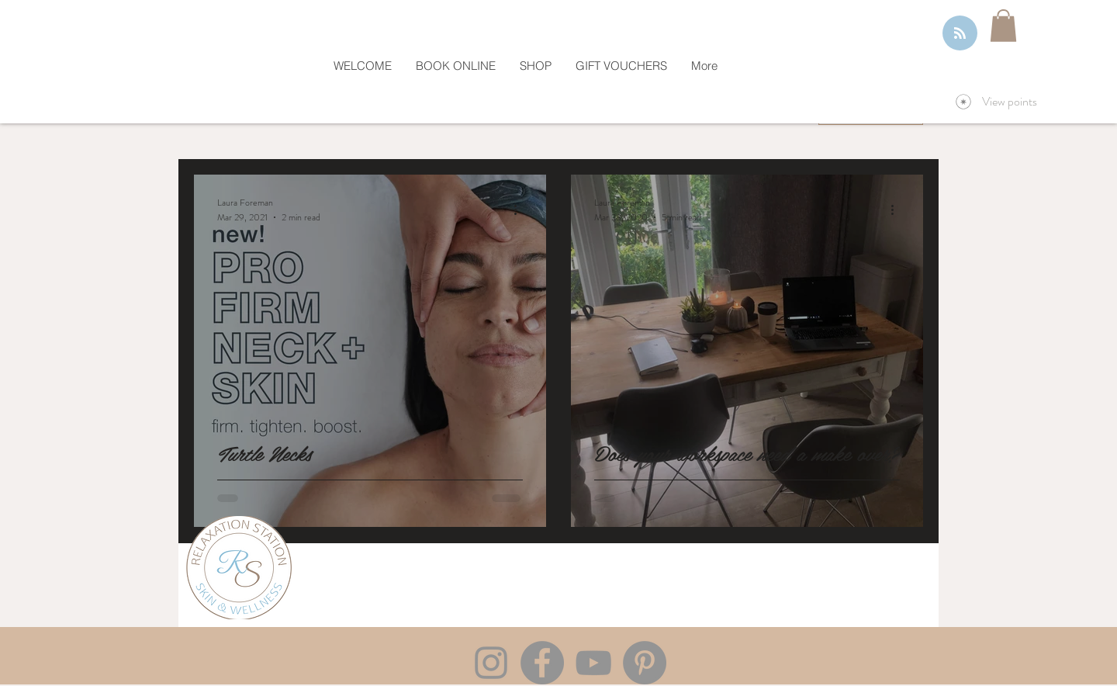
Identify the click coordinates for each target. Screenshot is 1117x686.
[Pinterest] (644, 662)
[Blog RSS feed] (959, 34)
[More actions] (520, 209)
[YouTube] (593, 662)
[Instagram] (491, 662)
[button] (1003, 25)
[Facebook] (542, 662)
